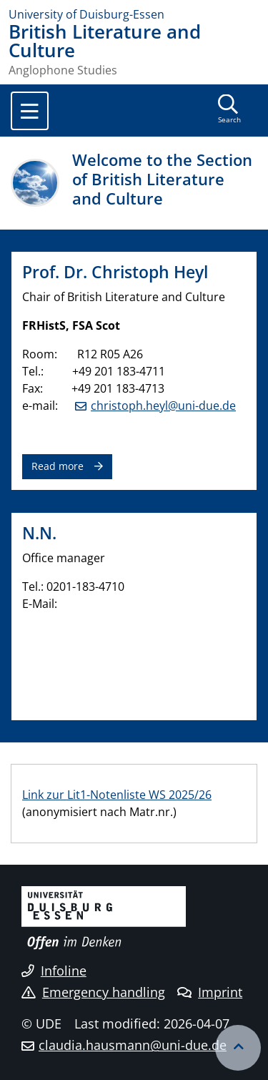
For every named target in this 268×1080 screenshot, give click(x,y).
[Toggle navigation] (30, 111)
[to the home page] (134, 14)
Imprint (209, 992)
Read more (57, 466)
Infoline (53, 970)
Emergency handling (93, 992)
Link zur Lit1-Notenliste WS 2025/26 (117, 794)
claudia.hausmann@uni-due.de (133, 1045)
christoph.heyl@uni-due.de (163, 405)
